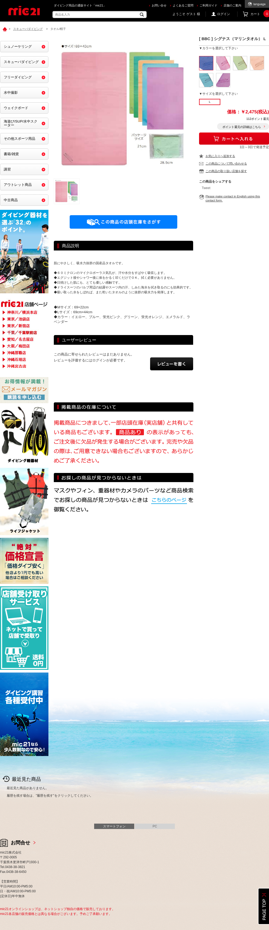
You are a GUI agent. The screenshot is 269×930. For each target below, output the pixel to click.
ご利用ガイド (208, 5)
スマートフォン (114, 826)
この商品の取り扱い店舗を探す (226, 171)
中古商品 (11, 200)
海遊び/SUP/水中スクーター (20, 123)
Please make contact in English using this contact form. (233, 198)
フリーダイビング (18, 77)
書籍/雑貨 (11, 154)
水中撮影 (11, 92)
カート (259, 14)
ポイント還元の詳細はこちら (241, 126)
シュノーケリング (18, 46)
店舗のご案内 (232, 5)
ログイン (223, 14)
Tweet (206, 188)
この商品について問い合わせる (226, 163)
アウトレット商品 (18, 185)
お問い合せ (159, 5)
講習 (7, 169)
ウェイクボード (16, 108)
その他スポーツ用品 (19, 139)
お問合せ (20, 842)
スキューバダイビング (21, 62)
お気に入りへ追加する (220, 156)
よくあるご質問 (183, 5)
